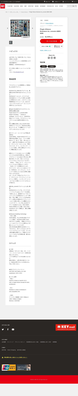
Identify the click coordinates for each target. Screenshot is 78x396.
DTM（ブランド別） (14, 12)
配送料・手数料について (46, 50)
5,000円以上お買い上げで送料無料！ (12, 1)
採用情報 (55, 342)
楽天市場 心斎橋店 (21, 349)
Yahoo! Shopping (11, 349)
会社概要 (4, 342)
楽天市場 (4, 349)
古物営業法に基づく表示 (45, 342)
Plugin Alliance (24, 12)
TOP (6, 12)
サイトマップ (10, 342)
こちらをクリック (19, 72)
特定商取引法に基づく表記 (33, 342)
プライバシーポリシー (20, 342)
